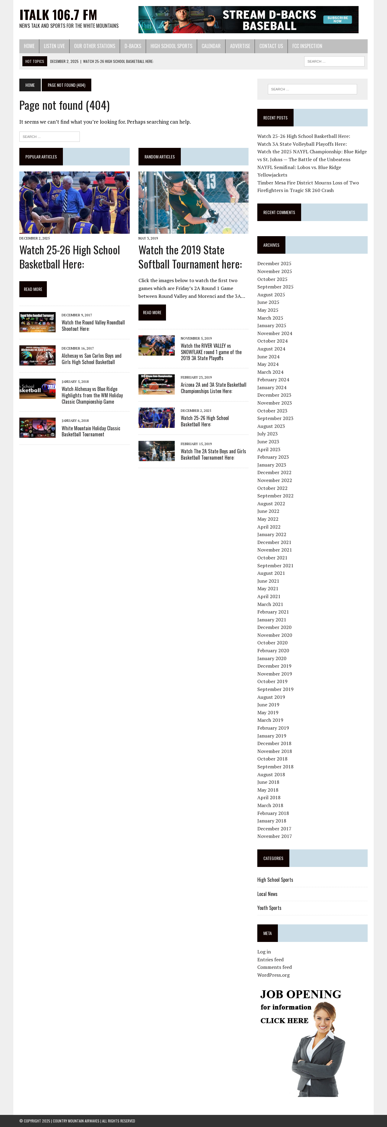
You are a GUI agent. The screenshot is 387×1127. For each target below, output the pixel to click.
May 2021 (267, 588)
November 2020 (274, 635)
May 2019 (267, 712)
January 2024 (271, 387)
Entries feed (270, 959)
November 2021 (274, 549)
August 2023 (271, 426)
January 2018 (271, 820)
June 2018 (268, 782)
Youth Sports (269, 907)
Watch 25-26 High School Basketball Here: (69, 256)
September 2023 (275, 418)
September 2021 (275, 565)
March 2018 (270, 805)
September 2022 (275, 495)
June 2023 (268, 441)
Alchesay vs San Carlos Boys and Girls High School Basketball (92, 359)
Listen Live (54, 46)
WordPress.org (273, 975)
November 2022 (274, 480)
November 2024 (274, 333)
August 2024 (271, 348)
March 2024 (270, 372)
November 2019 (274, 673)
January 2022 (271, 534)
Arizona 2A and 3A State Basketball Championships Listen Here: (213, 388)
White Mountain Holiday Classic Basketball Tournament (91, 431)
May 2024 (267, 364)
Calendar (211, 46)
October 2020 (272, 642)
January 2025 (271, 325)
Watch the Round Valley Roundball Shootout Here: (93, 325)
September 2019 (275, 689)
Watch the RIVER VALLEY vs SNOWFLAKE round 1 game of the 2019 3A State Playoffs (211, 352)
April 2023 (269, 449)
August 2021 (271, 573)
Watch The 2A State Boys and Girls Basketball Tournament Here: (213, 454)
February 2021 (273, 611)
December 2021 (274, 542)
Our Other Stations (94, 46)
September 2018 (275, 766)
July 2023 (267, 433)
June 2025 (268, 302)
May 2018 (267, 790)
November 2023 (274, 402)
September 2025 (275, 286)
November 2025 (274, 271)
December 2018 (274, 743)
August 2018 (271, 774)
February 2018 (273, 813)
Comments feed (274, 967)
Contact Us (271, 46)
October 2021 (272, 557)
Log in (264, 951)
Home (29, 46)
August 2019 (271, 697)
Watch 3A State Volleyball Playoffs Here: (302, 144)
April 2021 (269, 596)
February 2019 (273, 728)
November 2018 (274, 751)
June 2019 (268, 704)
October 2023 (272, 410)
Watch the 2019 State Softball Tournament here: (190, 256)
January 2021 (271, 619)
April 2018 (269, 797)
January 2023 (271, 464)
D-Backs (133, 46)
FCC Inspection (307, 46)
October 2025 (272, 279)
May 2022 (267, 519)
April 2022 (269, 526)
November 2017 (274, 836)
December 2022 (274, 472)
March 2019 (270, 720)
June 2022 (268, 511)
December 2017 (274, 828)
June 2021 (268, 581)
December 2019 (274, 666)
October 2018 (272, 758)
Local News (267, 893)
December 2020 (274, 627)
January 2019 (271, 735)
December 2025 (274, 263)
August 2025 (271, 294)
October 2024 (272, 340)
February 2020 (273, 650)
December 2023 (274, 395)
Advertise (240, 46)
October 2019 (272, 681)
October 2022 (272, 488)
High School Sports (171, 46)
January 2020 (271, 658)
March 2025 (270, 317)
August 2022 (271, 503)
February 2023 (273, 457)
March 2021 (270, 604)
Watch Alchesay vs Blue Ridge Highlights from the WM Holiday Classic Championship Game (92, 395)
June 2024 (268, 356)
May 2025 (267, 310)
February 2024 (273, 379)
